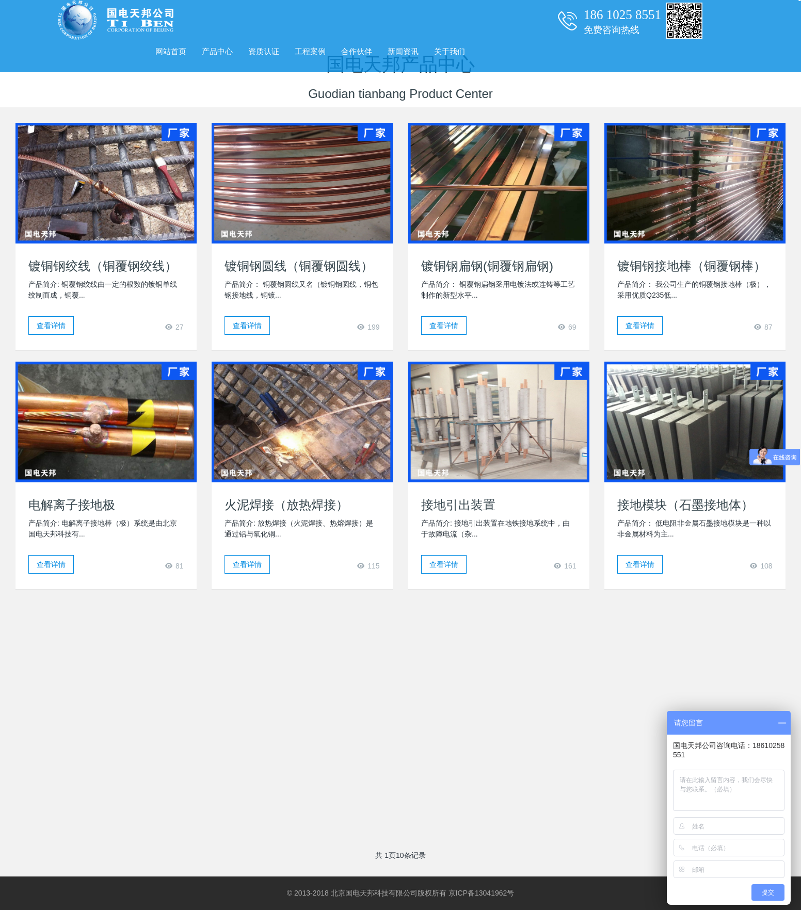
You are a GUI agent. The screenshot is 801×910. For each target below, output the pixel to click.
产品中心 (217, 51)
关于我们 (449, 51)
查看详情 (51, 325)
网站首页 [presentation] (170, 51)
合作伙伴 (356, 51)
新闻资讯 (403, 51)
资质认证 (263, 51)
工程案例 (310, 51)
